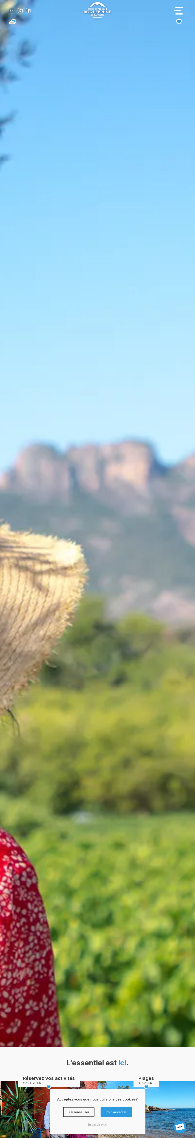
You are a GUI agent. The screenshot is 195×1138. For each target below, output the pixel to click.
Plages (146, 1078)
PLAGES (146, 1083)
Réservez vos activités (49, 1078)
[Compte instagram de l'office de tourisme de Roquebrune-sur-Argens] (20, 12)
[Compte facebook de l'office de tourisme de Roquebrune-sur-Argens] (28, 12)
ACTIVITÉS (33, 1083)
